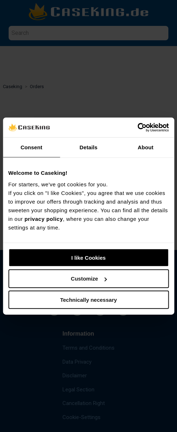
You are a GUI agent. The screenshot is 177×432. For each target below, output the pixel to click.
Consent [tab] (31, 147)
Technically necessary (88, 300)
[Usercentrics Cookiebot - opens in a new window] (137, 127)
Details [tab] (89, 147)
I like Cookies (88, 257)
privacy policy (43, 218)
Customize (89, 279)
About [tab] (146, 147)
